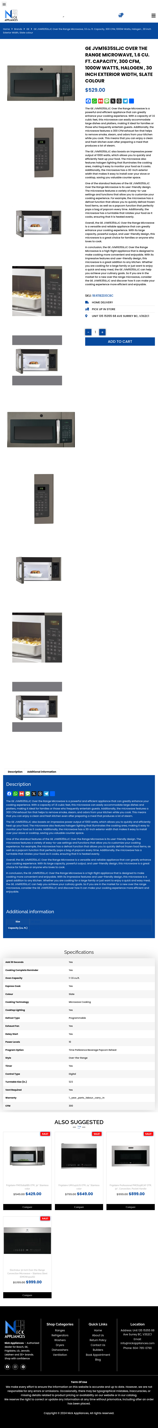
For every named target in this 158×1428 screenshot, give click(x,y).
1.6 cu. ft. (36, 928)
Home (6, 29)
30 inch (35, 922)
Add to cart (120, 341)
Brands (18, 29)
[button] (4, 4)
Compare (27, 1207)
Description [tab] (15, 772)
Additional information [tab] (41, 772)
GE (27, 29)
